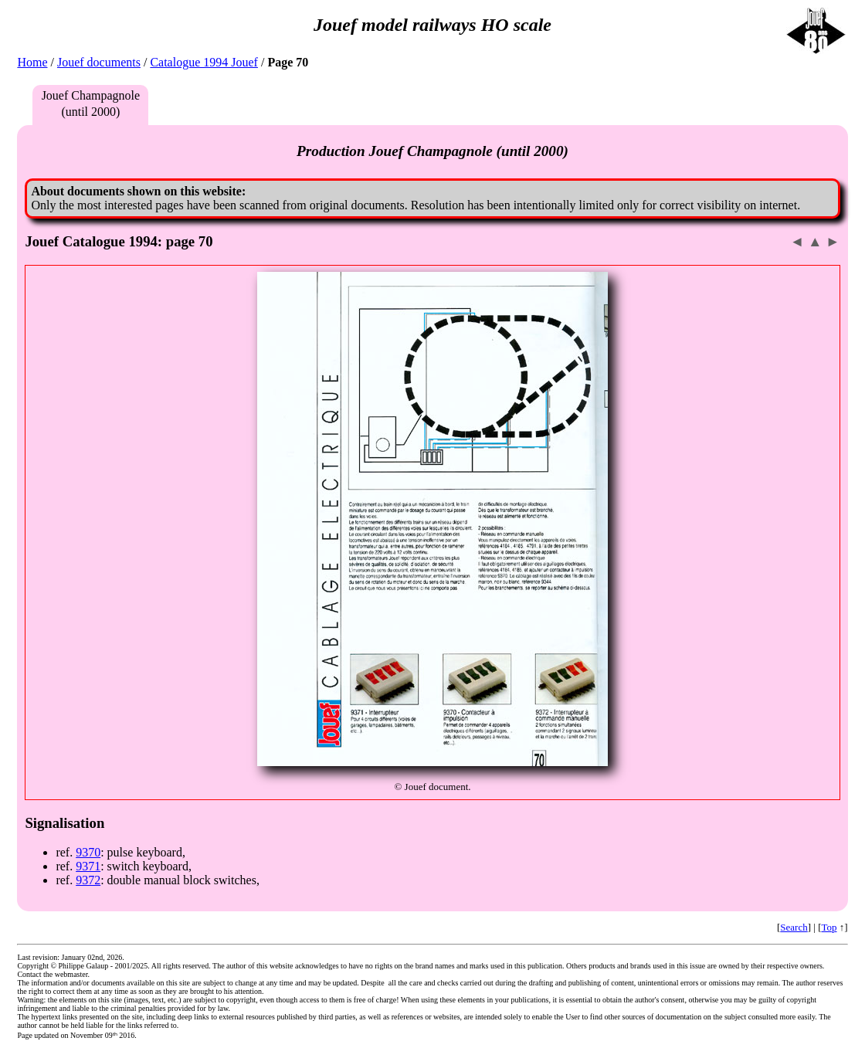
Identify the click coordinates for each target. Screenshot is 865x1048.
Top (828, 927)
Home (32, 62)
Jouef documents (99, 62)
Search (793, 927)
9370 (88, 852)
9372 (88, 880)
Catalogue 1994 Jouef (204, 62)
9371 (88, 866)
